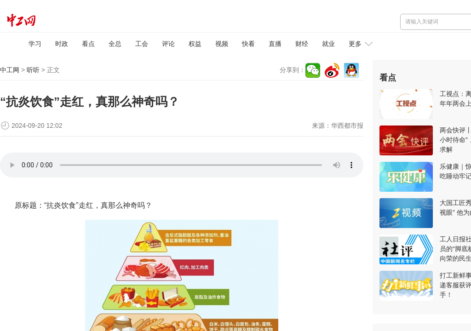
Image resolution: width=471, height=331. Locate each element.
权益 (195, 43)
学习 (35, 43)
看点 (88, 43)
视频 (221, 43)
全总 (115, 43)
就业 (328, 43)
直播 (275, 43)
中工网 (9, 70)
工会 (141, 43)
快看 (248, 43)
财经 (301, 43)
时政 (61, 43)
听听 (33, 70)
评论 (168, 43)
